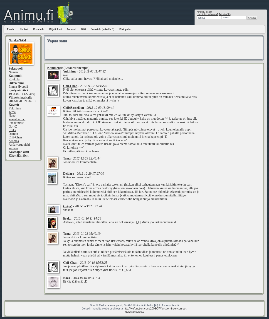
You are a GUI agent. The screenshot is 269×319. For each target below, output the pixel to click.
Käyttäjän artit (19, 152)
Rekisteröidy (225, 14)
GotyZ (13, 126)
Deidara (68, 173)
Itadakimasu (16, 123)
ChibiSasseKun (73, 107)
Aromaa (14, 141)
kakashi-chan (17, 119)
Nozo (12, 115)
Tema (12, 112)
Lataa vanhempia (77, 68)
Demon (13, 133)
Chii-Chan (15, 137)
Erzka (12, 130)
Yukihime (15, 108)
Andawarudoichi (19, 144)
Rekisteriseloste (134, 311)
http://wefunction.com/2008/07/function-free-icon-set (154, 308)
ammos (13, 148)
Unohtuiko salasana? (207, 14)
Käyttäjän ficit (18, 155)
